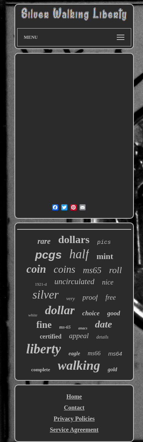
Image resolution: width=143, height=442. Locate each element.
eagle (74, 353)
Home (74, 396)
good (113, 313)
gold (112, 369)
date (103, 324)
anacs (82, 328)
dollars (73, 239)
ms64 (115, 353)
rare (44, 241)
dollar (60, 310)
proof (90, 297)
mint (105, 256)
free (110, 297)
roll (115, 270)
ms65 (92, 270)
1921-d (41, 284)
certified (51, 336)
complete (40, 369)
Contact (74, 407)
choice (90, 313)
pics (104, 242)
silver (45, 294)
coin (36, 269)
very (70, 298)
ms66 (94, 353)
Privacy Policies (74, 418)
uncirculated (74, 281)
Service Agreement (74, 429)
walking (79, 365)
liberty (43, 349)
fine (44, 325)
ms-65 (65, 327)
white (32, 315)
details (102, 337)
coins (64, 269)
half (79, 254)
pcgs (48, 254)
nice (107, 282)
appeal (79, 336)
